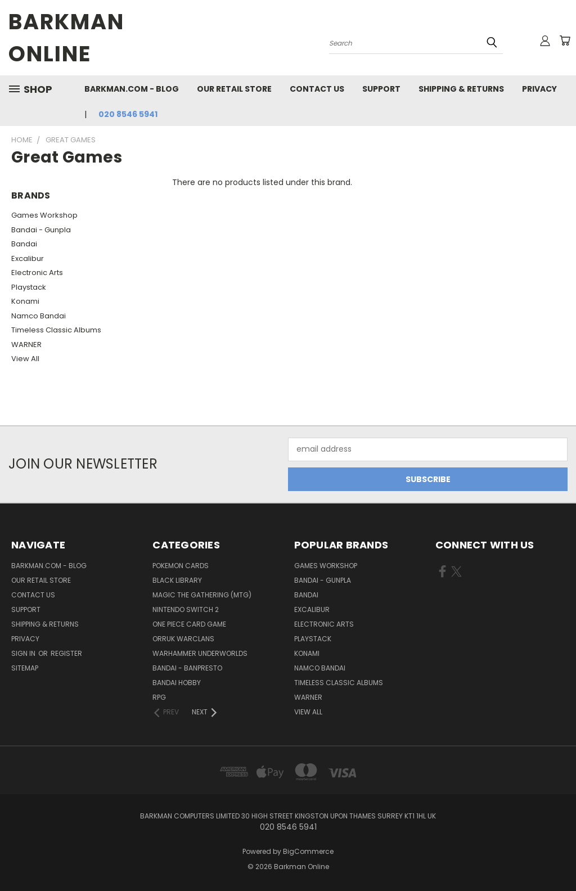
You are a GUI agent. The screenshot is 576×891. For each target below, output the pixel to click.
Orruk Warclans (183, 639)
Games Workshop (44, 215)
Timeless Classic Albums (56, 330)
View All (25, 358)
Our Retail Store (234, 88)
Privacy (539, 88)
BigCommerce (308, 851)
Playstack (28, 287)
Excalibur (27, 258)
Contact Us (317, 88)
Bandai (24, 243)
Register (66, 653)
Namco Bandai (38, 315)
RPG (159, 697)
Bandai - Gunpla (41, 229)
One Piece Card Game (189, 624)
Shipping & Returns (461, 88)
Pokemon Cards (180, 565)
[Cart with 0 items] (564, 40)
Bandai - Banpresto (187, 668)
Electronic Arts (37, 272)
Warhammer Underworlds (200, 653)
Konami (25, 301)
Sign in (24, 653)
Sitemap (24, 668)
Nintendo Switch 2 (185, 609)
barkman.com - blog (131, 88)
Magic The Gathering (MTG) (201, 595)
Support (381, 88)
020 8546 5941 (128, 114)
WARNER (26, 344)
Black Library (177, 580)
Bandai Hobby (176, 682)
